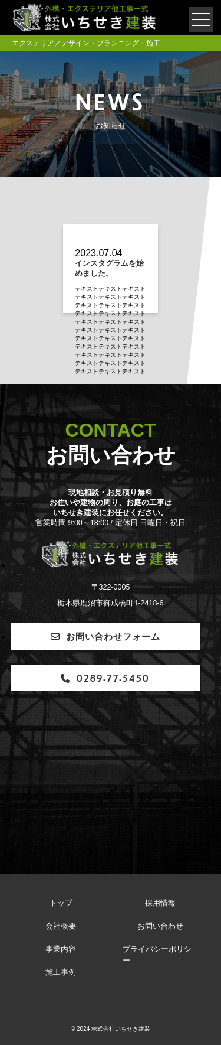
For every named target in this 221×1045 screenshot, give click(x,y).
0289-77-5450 (105, 677)
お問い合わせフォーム (105, 636)
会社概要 (60, 926)
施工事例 (60, 972)
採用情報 (160, 903)
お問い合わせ (160, 926)
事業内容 (60, 949)
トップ (61, 903)
